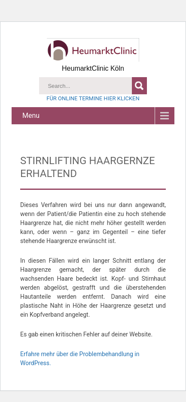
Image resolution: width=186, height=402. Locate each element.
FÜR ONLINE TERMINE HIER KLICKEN (93, 98)
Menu (31, 115)
